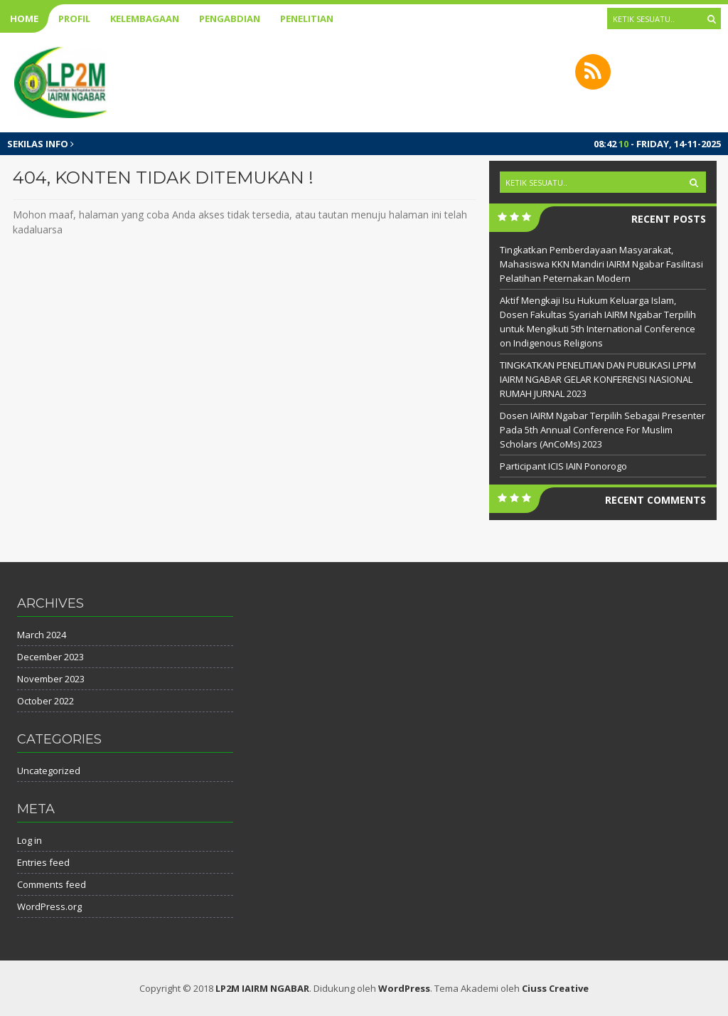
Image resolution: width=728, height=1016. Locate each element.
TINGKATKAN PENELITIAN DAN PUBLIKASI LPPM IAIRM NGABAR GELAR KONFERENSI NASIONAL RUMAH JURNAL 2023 (598, 379)
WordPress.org (49, 906)
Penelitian (306, 18)
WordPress (404, 988)
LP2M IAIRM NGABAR (262, 988)
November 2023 (51, 678)
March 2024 (41, 634)
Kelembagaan (144, 18)
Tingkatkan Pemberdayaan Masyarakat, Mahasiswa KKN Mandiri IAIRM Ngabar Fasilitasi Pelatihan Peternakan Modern (601, 264)
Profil (74, 18)
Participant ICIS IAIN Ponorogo (563, 466)
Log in (29, 840)
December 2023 (50, 656)
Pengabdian (229, 18)
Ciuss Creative (555, 988)
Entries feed (43, 862)
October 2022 (45, 700)
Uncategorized (48, 770)
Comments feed (51, 884)
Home (24, 18)
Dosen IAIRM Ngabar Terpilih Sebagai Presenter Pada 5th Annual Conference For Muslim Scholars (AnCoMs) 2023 (602, 429)
